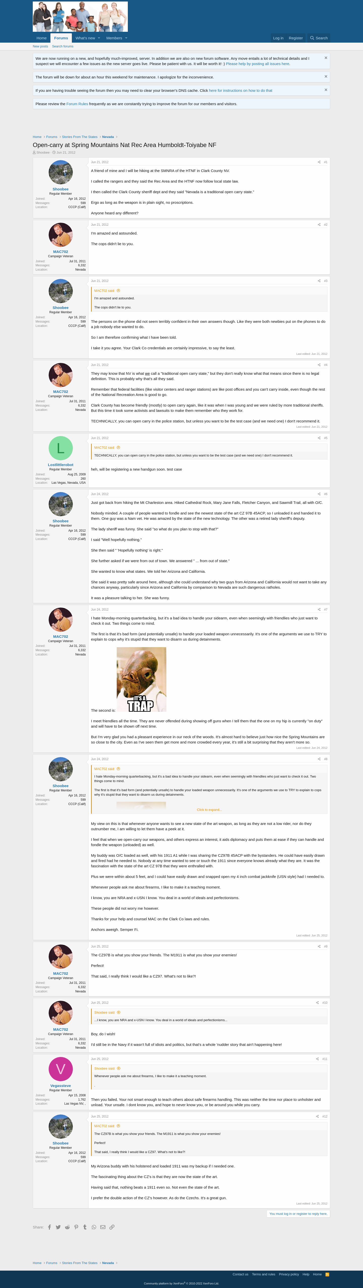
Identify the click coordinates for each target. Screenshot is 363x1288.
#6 (325, 494)
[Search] (318, 38)
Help (306, 1274)
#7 (325, 609)
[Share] (319, 162)
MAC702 (60, 251)
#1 (325, 162)
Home (42, 38)
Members (114, 38)
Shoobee (43, 152)
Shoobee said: (104, 1012)
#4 (325, 365)
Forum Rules (77, 104)
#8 (325, 759)
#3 (325, 281)
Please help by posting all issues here (257, 64)
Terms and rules (263, 1274)
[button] (99, 38)
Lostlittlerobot (60, 465)
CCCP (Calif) (77, 207)
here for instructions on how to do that (240, 90)
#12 (324, 1116)
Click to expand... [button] (209, 810)
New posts (40, 46)
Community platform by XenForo (181, 1283)
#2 (325, 224)
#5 (325, 438)
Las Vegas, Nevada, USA (69, 482)
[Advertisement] (124, 123)
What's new (85, 38)
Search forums (63, 46)
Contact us (240, 1274)
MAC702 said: (104, 291)
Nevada (80, 269)
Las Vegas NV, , (75, 1103)
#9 (325, 946)
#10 (324, 1003)
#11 (324, 1059)
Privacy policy (289, 1274)
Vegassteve (60, 1085)
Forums (61, 38)
